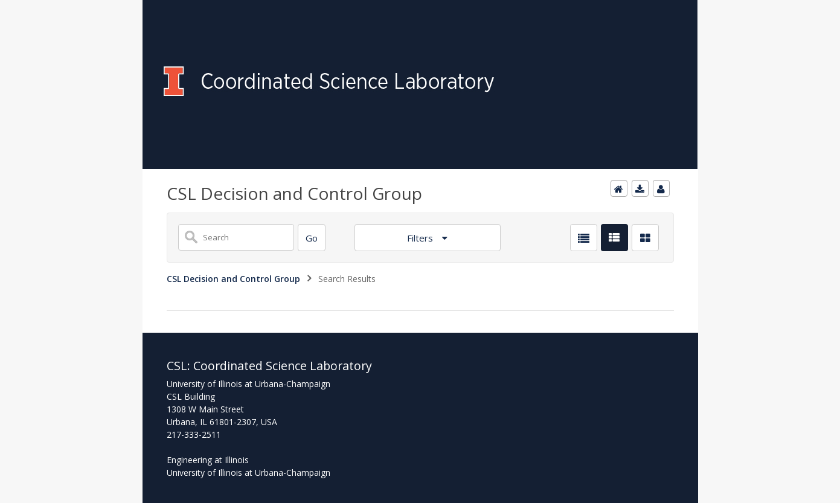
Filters (421, 238)
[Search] (311, 237)
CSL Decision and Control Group (233, 278)
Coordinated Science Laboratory (282, 365)
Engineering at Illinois (208, 460)
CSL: (180, 365)
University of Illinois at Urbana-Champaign (248, 472)
